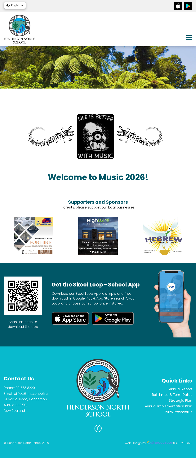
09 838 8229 (25, 388)
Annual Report (180, 389)
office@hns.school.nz (31, 393)
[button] (14, 5)
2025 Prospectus (178, 412)
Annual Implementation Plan (168, 406)
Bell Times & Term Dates (172, 394)
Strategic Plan (180, 400)
